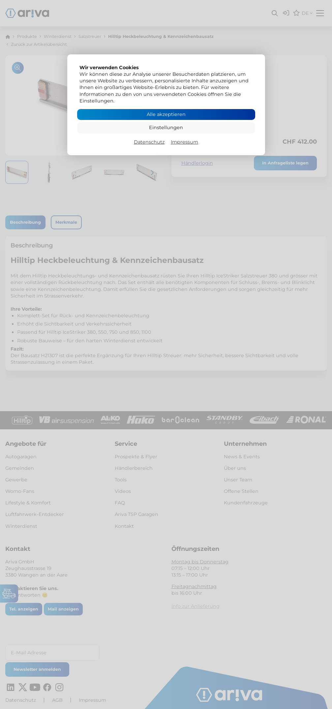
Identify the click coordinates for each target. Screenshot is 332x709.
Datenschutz (149, 142)
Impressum (184, 142)
